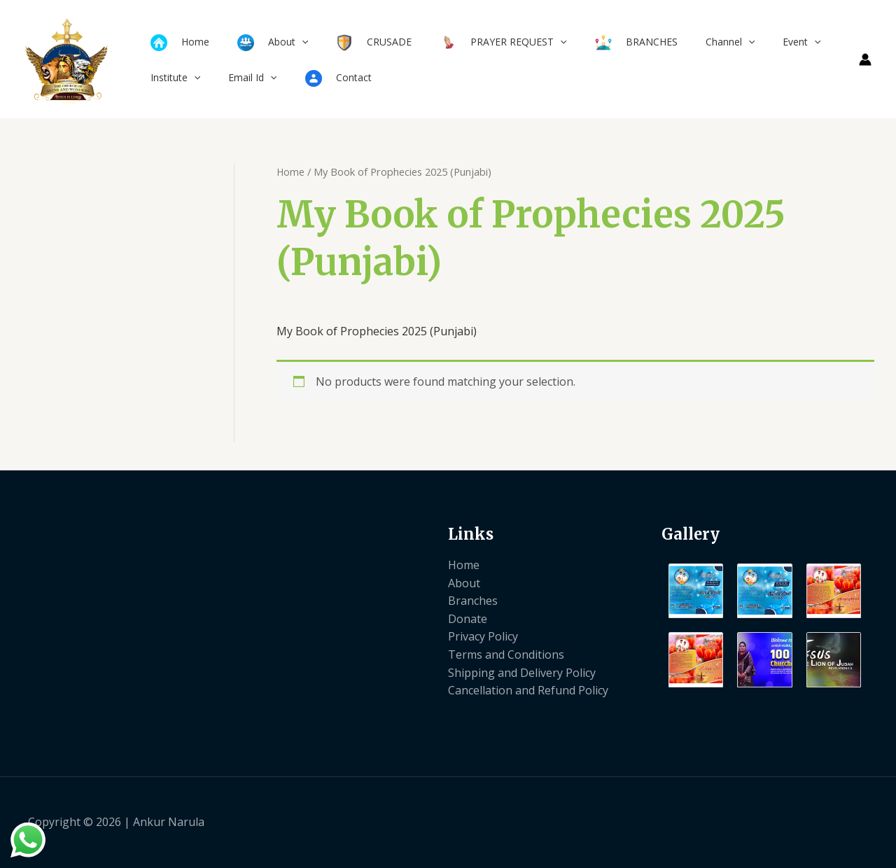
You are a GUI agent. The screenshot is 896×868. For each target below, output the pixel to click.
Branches (473, 600)
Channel (683, 41)
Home (290, 171)
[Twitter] (833, 823)
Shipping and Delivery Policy (522, 672)
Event (747, 41)
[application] (289, 41)
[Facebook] (805, 823)
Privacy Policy (483, 636)
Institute (171, 77)
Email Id (240, 77)
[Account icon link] (865, 59)
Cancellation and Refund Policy (528, 690)
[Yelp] (776, 823)
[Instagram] (862, 823)
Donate (467, 618)
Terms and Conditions (506, 654)
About (464, 583)
